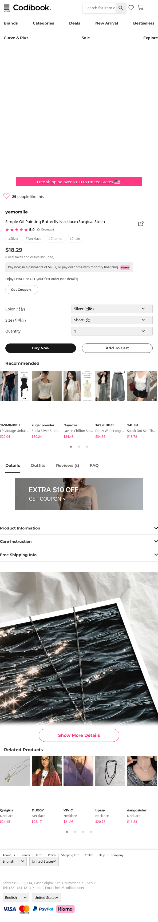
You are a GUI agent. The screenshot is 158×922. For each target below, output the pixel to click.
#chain (74, 238)
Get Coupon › (22, 290)
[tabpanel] (16, 406)
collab (89, 855)
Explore (150, 37)
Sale (86, 37)
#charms (55, 238)
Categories (43, 23)
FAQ (94, 465)
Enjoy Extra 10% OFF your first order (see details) (41, 279)
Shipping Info (70, 855)
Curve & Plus (16, 37)
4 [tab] (91, 832)
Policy (52, 855)
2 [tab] (79, 447)
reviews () (67, 465)
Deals (74, 23)
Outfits (38, 465)
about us (9, 855)
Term (38, 855)
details (12, 465)
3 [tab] (87, 447)
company (116, 855)
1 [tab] (71, 447)
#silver (13, 238)
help (102, 855)
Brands (11, 23)
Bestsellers (143, 23)
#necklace (33, 238)
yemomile (16, 212)
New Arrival (106, 23)
